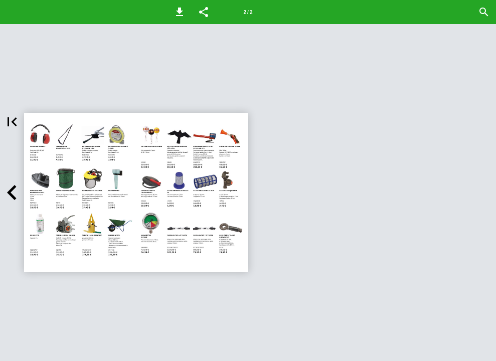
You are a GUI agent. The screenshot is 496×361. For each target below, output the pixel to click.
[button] (180, 12)
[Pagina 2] (248, 12)
